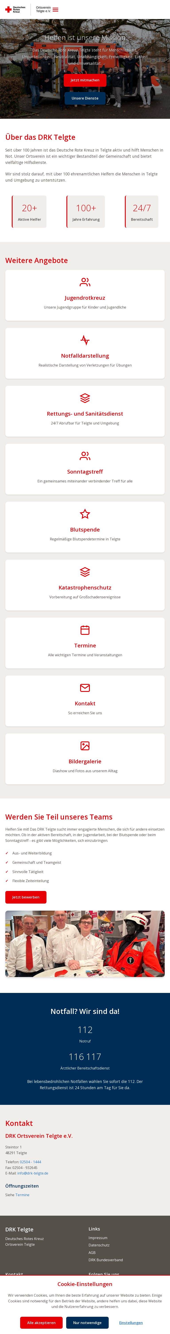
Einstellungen (131, 1322)
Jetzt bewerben (25, 897)
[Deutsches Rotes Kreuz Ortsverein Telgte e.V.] (28, 9)
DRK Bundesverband (106, 1259)
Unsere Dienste (85, 98)
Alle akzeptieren (41, 1322)
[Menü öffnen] (55, 9)
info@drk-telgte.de (32, 1173)
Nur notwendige (87, 1322)
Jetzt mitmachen (85, 80)
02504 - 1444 (30, 1161)
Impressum (98, 1237)
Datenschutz (99, 1245)
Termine (22, 1194)
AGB (92, 1252)
